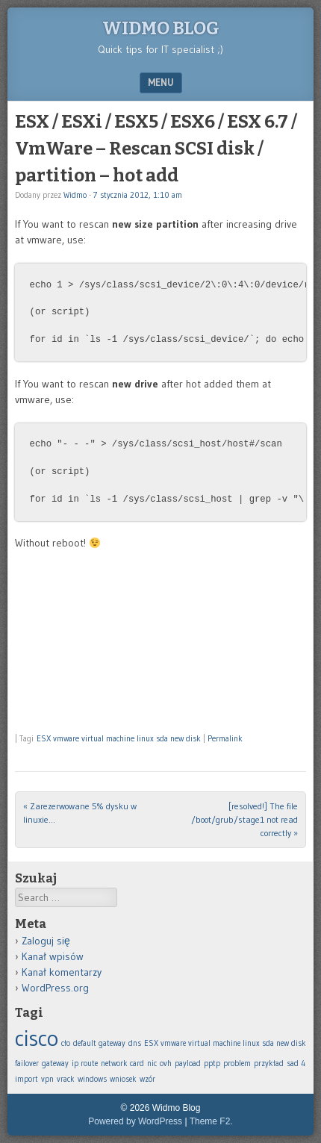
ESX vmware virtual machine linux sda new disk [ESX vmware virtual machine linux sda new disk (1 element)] (225, 1043)
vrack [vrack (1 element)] (66, 1079)
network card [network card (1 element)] (122, 1063)
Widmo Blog (160, 28)
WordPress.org (55, 987)
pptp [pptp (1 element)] (212, 1063)
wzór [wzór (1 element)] (147, 1079)
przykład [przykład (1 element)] (269, 1063)
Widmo (75, 195)
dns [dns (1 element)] (134, 1043)
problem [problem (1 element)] (237, 1063)
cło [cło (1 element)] (65, 1043)
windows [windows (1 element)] (92, 1079)
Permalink (225, 738)
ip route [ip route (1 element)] (85, 1063)
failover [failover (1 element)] (27, 1063)
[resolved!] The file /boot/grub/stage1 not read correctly (244, 819)
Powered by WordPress (135, 1121)
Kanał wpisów (53, 956)
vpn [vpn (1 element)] (47, 1079)
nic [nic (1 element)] (152, 1063)
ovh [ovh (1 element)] (166, 1063)
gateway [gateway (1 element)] (55, 1063)
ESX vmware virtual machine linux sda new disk (119, 738)
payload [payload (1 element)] (188, 1063)
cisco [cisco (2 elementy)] (36, 1038)
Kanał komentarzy (62, 972)
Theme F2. (211, 1121)
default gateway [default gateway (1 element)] (99, 1043)
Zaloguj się (46, 940)
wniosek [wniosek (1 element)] (123, 1079)
